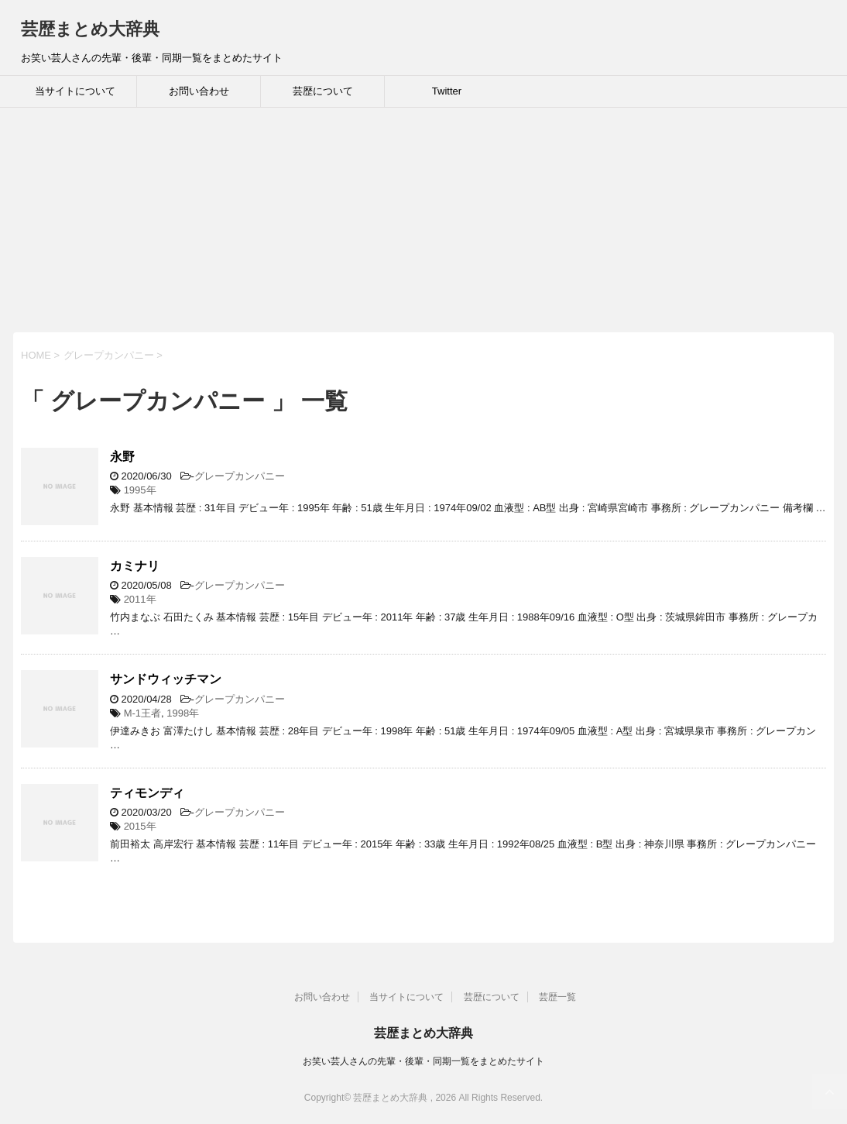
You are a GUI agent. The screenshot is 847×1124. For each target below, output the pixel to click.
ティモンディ (147, 792)
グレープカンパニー (239, 476)
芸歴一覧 (557, 997)
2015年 (140, 826)
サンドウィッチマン (165, 679)
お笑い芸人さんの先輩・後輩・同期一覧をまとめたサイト (423, 1061)
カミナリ (134, 565)
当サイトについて (75, 91)
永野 (122, 456)
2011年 (140, 599)
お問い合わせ (199, 91)
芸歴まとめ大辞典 (90, 29)
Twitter (446, 91)
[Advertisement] (423, 223)
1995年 (140, 490)
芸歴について (323, 91)
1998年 (182, 713)
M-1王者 (142, 713)
